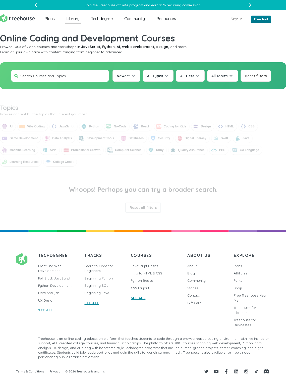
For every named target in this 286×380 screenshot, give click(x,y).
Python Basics (142, 280)
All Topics (219, 76)
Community (134, 18)
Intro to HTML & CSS (146, 273)
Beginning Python (98, 278)
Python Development (55, 285)
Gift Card (194, 303)
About (192, 266)
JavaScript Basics (144, 266)
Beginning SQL (96, 285)
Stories (192, 288)
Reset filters (256, 76)
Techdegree (102, 18)
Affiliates (240, 273)
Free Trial (261, 19)
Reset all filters (143, 207)
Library (73, 18)
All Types (155, 76)
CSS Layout (140, 288)
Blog (191, 273)
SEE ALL (45, 310)
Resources (166, 18)
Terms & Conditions (30, 371)
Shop (238, 288)
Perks (238, 280)
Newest (123, 76)
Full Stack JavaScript (54, 278)
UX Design (46, 300)
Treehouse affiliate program (121, 5)
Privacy (54, 371)
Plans (49, 18)
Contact (193, 295)
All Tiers (187, 76)
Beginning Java (96, 293)
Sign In (237, 18)
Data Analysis (48, 293)
